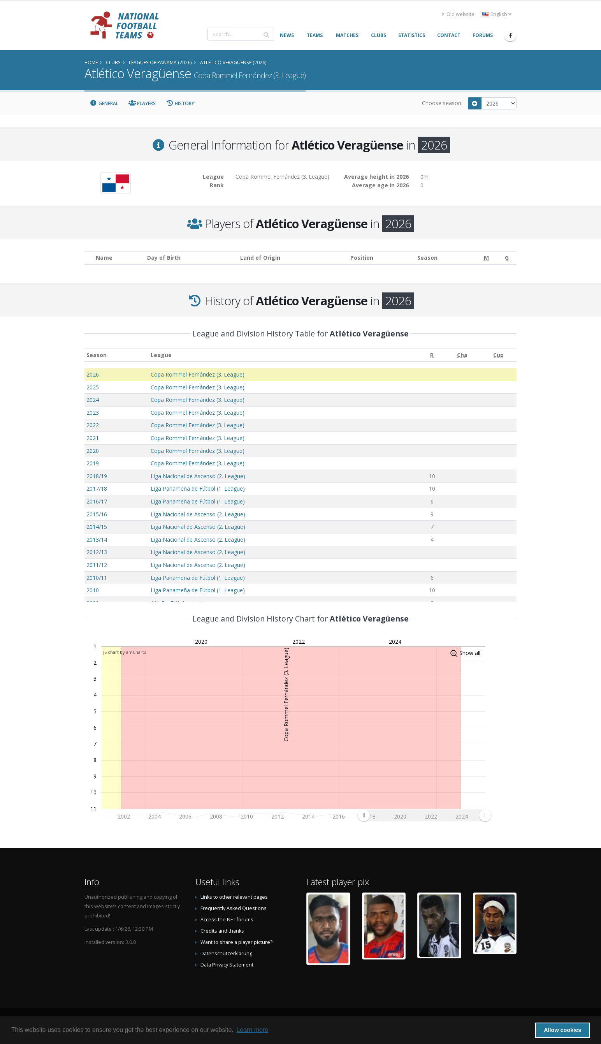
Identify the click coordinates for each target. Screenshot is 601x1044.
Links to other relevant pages (234, 897)
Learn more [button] (252, 1029)
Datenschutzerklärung (226, 953)
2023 (92, 412)
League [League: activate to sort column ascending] (161, 355)
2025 (92, 387)
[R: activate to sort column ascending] (432, 355)
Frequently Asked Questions (233, 908)
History (180, 103)
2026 (92, 374)
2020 (92, 450)
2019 (92, 463)
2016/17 (96, 501)
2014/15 (96, 526)
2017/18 (96, 488)
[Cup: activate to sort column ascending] (498, 355)
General (104, 103)
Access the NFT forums (226, 919)
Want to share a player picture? (236, 942)
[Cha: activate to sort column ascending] (462, 355)
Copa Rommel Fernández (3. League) (197, 374)
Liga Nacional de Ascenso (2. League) (198, 476)
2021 (92, 438)
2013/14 (96, 539)
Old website (458, 14)
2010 (92, 590)
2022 (92, 425)
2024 (92, 399)
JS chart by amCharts (124, 652)
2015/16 (96, 514)
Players (142, 103)
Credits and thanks (222, 931)
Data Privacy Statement (226, 964)
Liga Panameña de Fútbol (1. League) (198, 488)
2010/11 (96, 577)
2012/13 (96, 552)
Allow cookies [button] (562, 1030)
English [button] (496, 14)
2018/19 (96, 476)
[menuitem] (424, 815)
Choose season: (442, 103)
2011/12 (96, 565)
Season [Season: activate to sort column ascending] (96, 355)
